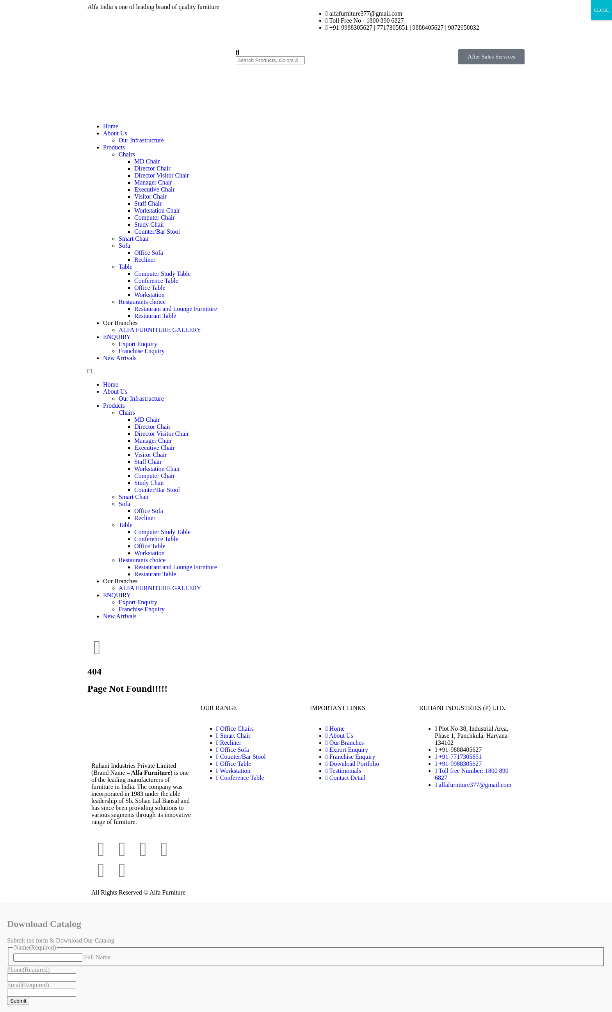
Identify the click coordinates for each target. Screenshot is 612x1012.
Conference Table (156, 280)
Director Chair (152, 168)
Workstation (149, 294)
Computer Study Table (162, 273)
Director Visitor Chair (161, 175)
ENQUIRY (117, 337)
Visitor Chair (150, 196)
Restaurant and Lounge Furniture (175, 308)
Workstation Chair (157, 210)
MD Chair (147, 161)
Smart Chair (134, 238)
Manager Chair (153, 182)
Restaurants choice (142, 301)
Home (110, 126)
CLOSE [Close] (601, 10)
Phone (28, 969)
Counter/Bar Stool (157, 231)
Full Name (97, 957)
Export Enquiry (138, 344)
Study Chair (149, 224)
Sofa (124, 245)
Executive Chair (154, 189)
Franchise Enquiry (142, 351)
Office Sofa (148, 252)
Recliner (144, 259)
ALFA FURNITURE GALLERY (160, 330)
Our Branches (120, 323)
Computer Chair (154, 217)
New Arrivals (120, 358)
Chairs (127, 154)
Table (125, 266)
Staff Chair (148, 203)
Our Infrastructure (141, 140)
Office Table (149, 287)
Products (114, 147)
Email (28, 985)
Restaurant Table (155, 315)
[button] (306, 371)
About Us (115, 133)
